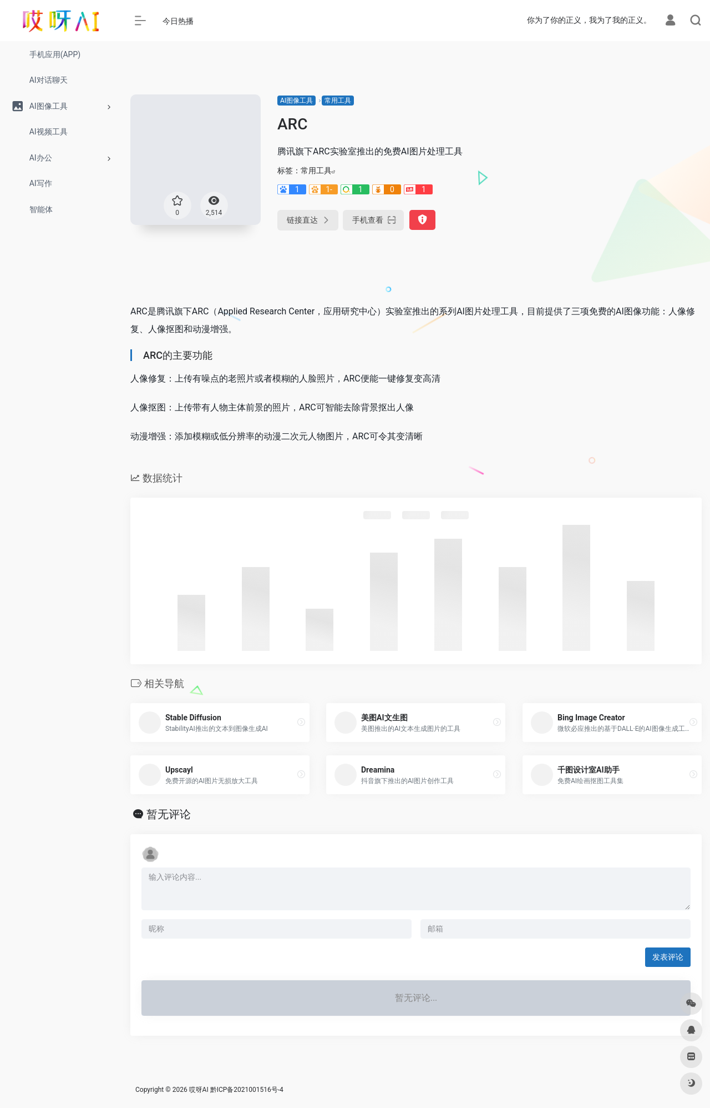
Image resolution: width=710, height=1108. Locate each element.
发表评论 (667, 956)
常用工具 (337, 100)
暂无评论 (168, 814)
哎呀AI (199, 1090)
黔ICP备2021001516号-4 (246, 1090)
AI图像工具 (296, 100)
